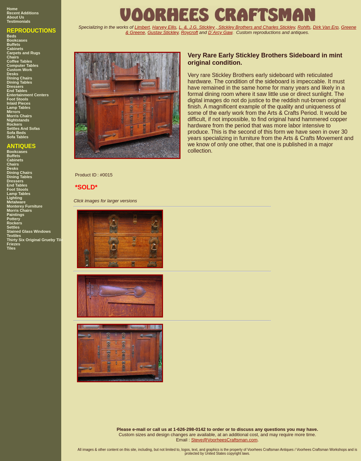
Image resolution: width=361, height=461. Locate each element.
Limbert (142, 27)
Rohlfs (304, 27)
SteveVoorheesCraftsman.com (224, 439)
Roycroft (189, 32)
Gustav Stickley (163, 32)
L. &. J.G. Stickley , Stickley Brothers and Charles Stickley (237, 27)
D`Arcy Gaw (220, 32)
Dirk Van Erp (326, 27)
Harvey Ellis (164, 27)
